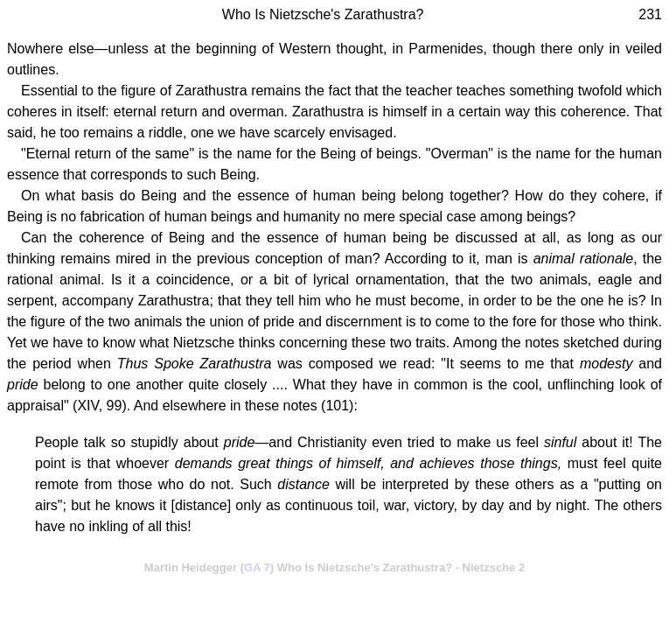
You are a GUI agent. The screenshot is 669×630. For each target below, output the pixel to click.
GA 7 (257, 567)
